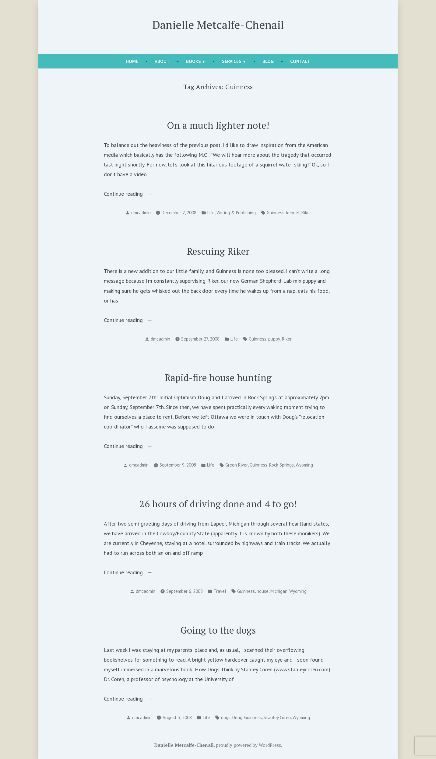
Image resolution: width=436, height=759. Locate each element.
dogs (225, 717)
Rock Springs (281, 465)
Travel (220, 591)
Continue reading (132, 194)
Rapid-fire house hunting (218, 377)
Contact (300, 61)
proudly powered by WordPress (248, 745)
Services (231, 61)
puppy (274, 339)
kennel (293, 212)
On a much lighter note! (218, 125)
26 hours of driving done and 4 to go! (218, 504)
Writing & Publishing (236, 212)
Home (132, 61)
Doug (237, 717)
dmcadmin (141, 212)
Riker (306, 212)
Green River (236, 465)
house (263, 591)
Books (193, 61)
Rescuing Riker (218, 251)
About (162, 61)
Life (211, 212)
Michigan (278, 591)
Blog (268, 61)
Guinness (275, 212)
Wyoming (304, 465)
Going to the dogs (218, 630)
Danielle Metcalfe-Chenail (218, 24)
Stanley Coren (277, 717)
